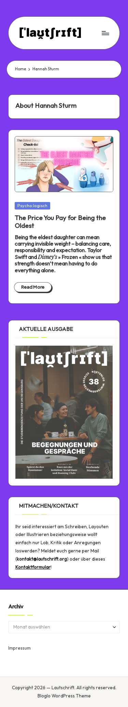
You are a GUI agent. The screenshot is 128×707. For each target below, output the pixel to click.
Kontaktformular (33, 567)
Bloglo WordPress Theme (64, 696)
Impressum (19, 648)
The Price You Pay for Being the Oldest (60, 222)
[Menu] (105, 33)
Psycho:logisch (32, 205)
